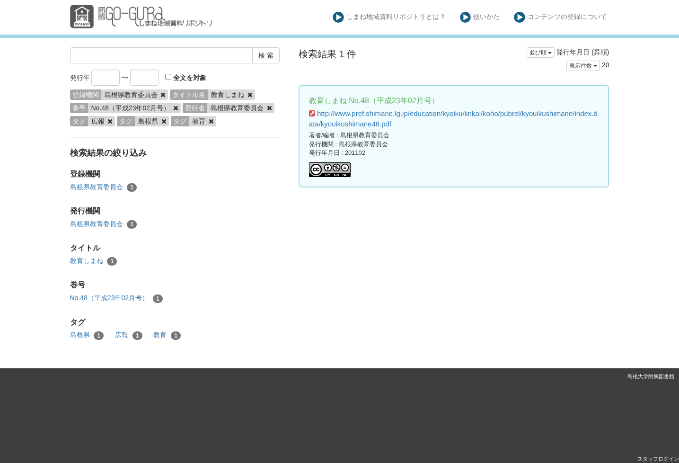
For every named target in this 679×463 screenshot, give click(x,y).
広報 (128, 335)
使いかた (480, 17)
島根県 (87, 335)
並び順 (540, 52)
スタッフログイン (658, 459)
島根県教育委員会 (103, 187)
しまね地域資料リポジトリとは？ (389, 17)
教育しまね (93, 261)
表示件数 (583, 65)
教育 (167, 335)
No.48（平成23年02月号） (116, 298)
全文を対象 (185, 77)
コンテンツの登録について (560, 17)
